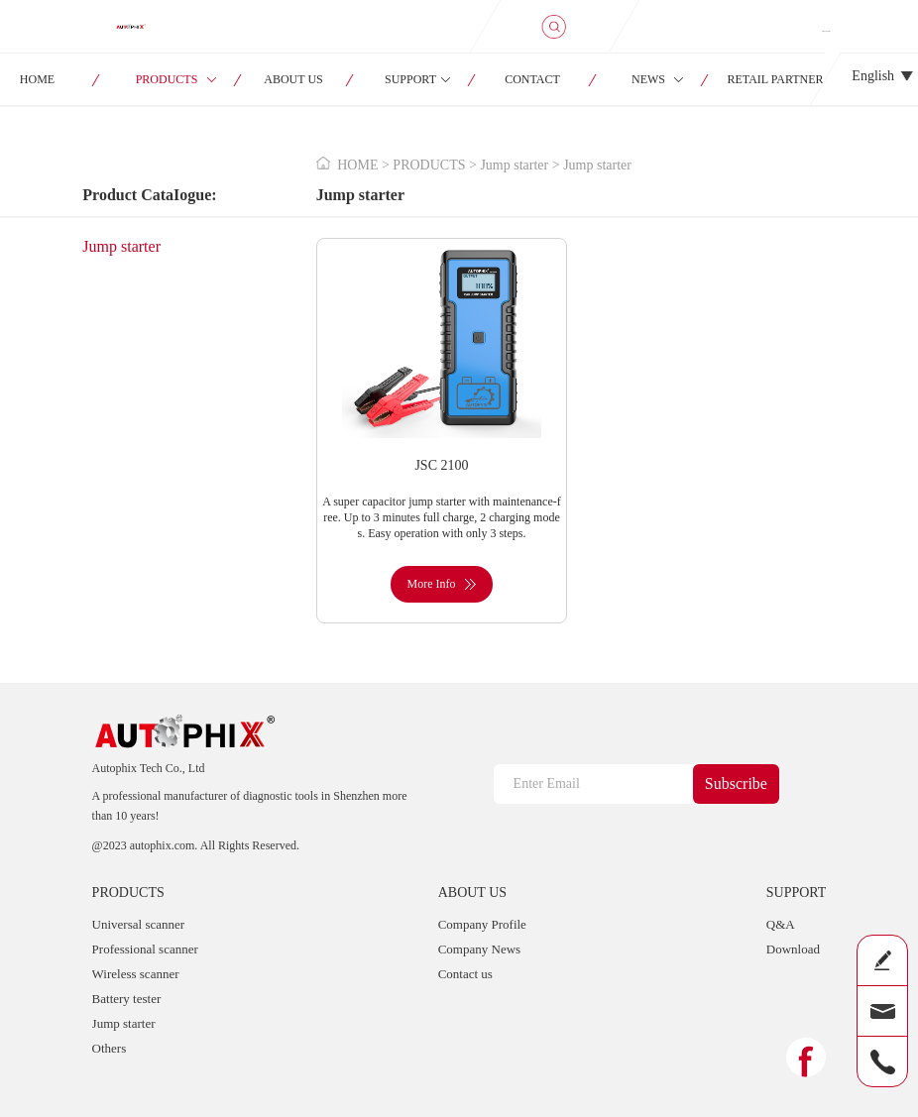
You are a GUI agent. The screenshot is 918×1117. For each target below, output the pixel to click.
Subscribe (736, 783)
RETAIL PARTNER (776, 79)
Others (109, 1048)
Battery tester (127, 998)
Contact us (465, 973)
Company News (479, 949)
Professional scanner (145, 949)
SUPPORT (410, 79)
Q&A (780, 924)
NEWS (648, 79)
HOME (357, 165)
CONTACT (532, 79)
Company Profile (482, 924)
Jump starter (121, 246)
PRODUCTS (167, 79)
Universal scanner (138, 924)
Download (793, 949)
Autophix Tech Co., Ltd (148, 768)
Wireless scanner (135, 973)
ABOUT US (293, 79)
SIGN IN (826, 31)
